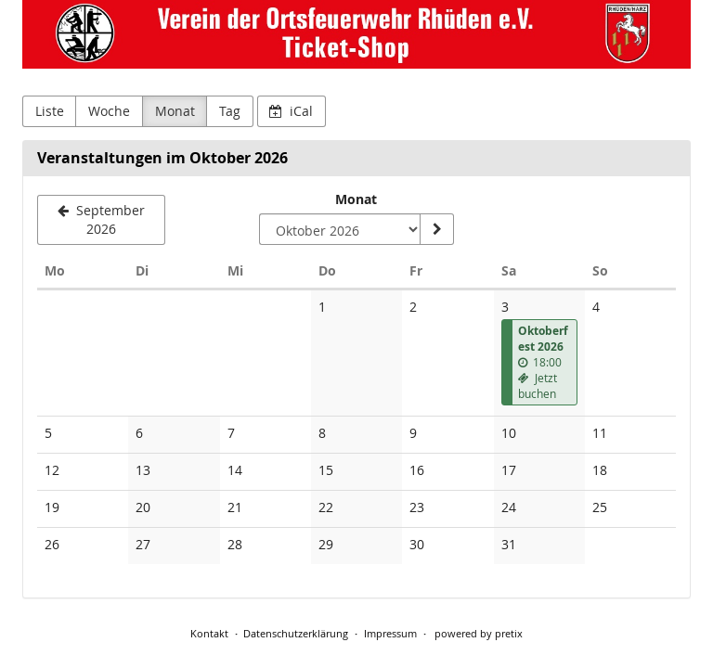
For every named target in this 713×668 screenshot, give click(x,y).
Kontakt (209, 633)
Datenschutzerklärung (295, 633)
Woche (109, 111)
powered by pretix (478, 633)
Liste (49, 111)
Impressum (390, 633)
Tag (229, 111)
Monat (175, 111)
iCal (291, 111)
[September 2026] (101, 220)
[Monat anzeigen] (436, 229)
